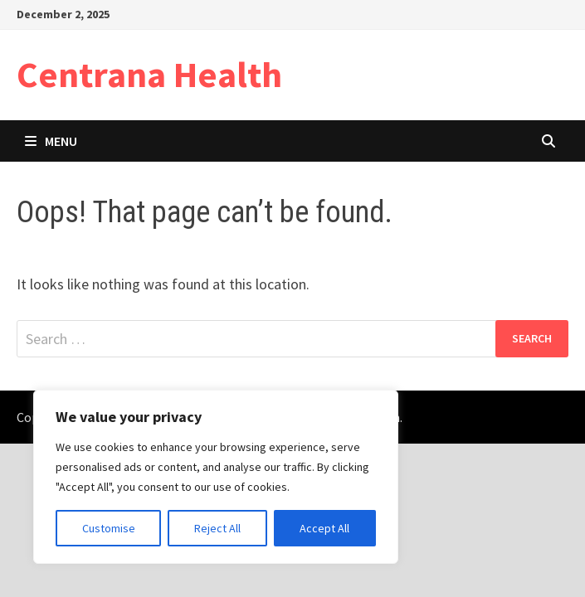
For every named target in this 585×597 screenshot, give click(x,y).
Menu (51, 141)
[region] (215, 477)
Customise (108, 528)
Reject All (217, 528)
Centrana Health (149, 74)
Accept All (324, 528)
